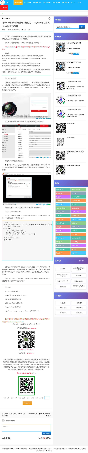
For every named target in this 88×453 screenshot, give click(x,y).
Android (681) (60, 223)
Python (7, 18)
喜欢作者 (27, 403)
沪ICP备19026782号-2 (75, 449)
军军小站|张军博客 (7, 449)
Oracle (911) (60, 200)
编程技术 (18, 2)
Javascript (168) (76, 238)
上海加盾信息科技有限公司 (78, 268)
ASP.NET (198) (76, 219)
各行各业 (65, 2)
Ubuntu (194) (60, 219)
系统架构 (27, 2)
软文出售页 (63, 312)
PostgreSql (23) (60, 208)
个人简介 (49, 449)
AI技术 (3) (74, 253)
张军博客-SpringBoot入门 (79, 286)
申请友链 (81, 261)
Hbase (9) (59, 230)
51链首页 (62, 303)
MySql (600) (59, 204)
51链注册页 (79, 303)
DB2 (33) (74, 204)
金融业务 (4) (59, 189)
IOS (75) (74, 223)
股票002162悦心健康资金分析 (63, 275)
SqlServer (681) (76, 200)
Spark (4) (74, 230)
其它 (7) (74, 249)
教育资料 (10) (76, 189)
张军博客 (62, 269)
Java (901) (59, 193)
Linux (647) (59, 215)
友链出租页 (79, 308)
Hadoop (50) (75, 227)
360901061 (49, 450)
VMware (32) (75, 215)
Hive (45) (59, 227)
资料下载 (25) (60, 245)
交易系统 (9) (75, 245)
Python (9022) (76, 197)
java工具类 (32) (60, 249)
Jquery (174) (60, 238)
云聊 (79, 2)
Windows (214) (76, 212)
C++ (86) (74, 193)
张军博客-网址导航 (63, 281)
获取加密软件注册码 (21, 449)
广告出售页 (63, 308)
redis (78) (59, 234)
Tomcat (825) (75, 208)
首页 (8, 2)
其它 (73, 2)
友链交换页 (79, 312)
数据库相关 (37, 2)
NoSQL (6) (59, 242)
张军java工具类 (79, 281)
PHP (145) (75, 234)
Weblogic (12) (60, 212)
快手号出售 (63, 286)
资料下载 (56, 2)
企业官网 (4, 7)
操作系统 (47, 2)
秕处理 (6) (59, 253)
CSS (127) (75, 242)
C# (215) (58, 197)
